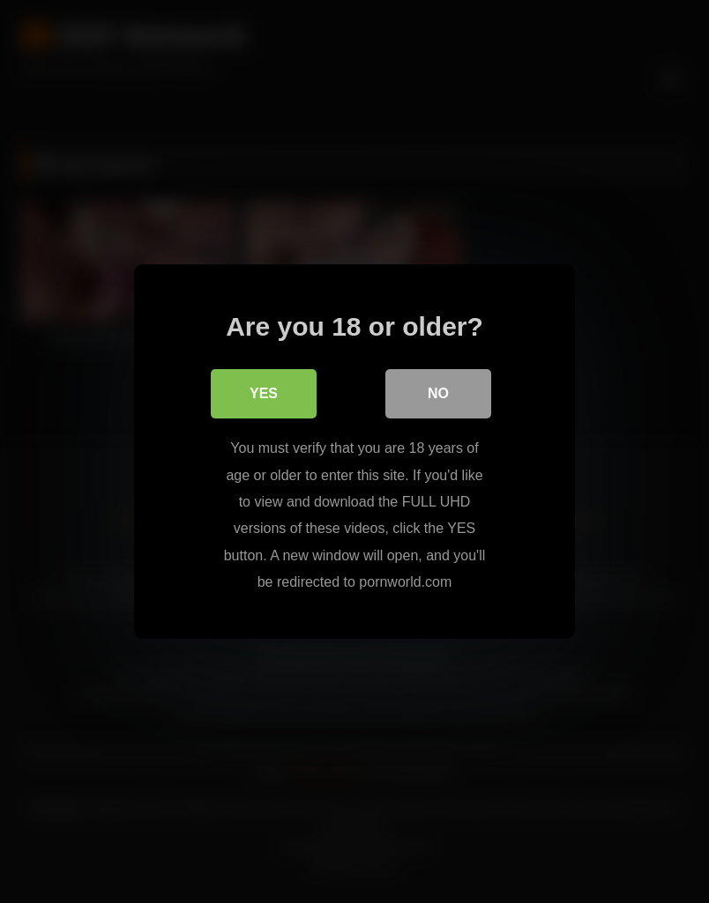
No (438, 393)
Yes (264, 393)
